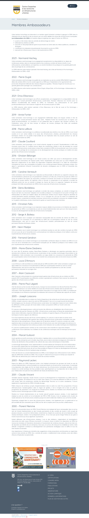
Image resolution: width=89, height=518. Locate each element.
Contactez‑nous (20, 509)
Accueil (13, 19)
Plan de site (24, 515)
